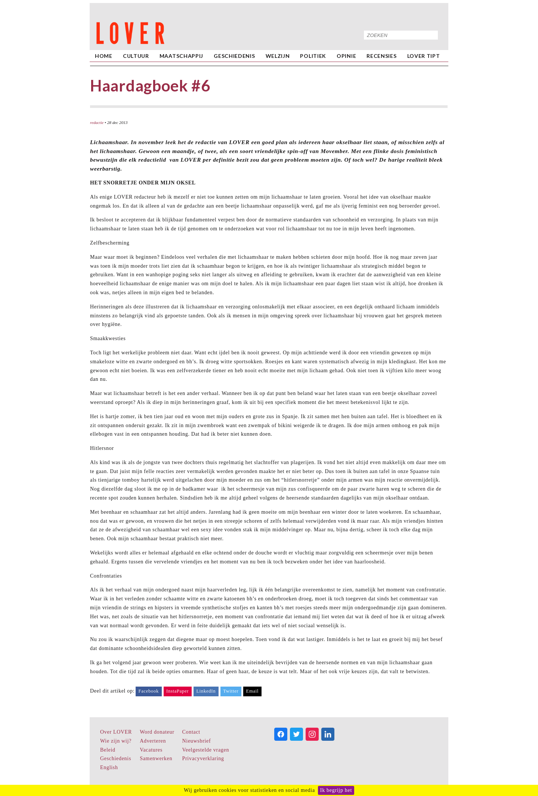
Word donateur (157, 732)
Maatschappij (181, 56)
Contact (191, 732)
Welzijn (278, 56)
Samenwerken (156, 758)
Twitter (230, 691)
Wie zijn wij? (116, 741)
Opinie (346, 56)
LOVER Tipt (423, 56)
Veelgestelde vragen (205, 750)
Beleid (107, 750)
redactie (96, 122)
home (103, 56)
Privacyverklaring (203, 758)
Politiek (313, 56)
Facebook (148, 691)
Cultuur (136, 56)
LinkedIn (206, 691)
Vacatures (151, 750)
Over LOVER (116, 732)
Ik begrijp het (336, 790)
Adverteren (153, 741)
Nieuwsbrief (196, 741)
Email (252, 691)
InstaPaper (177, 691)
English (109, 767)
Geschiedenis (234, 56)
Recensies (381, 56)
